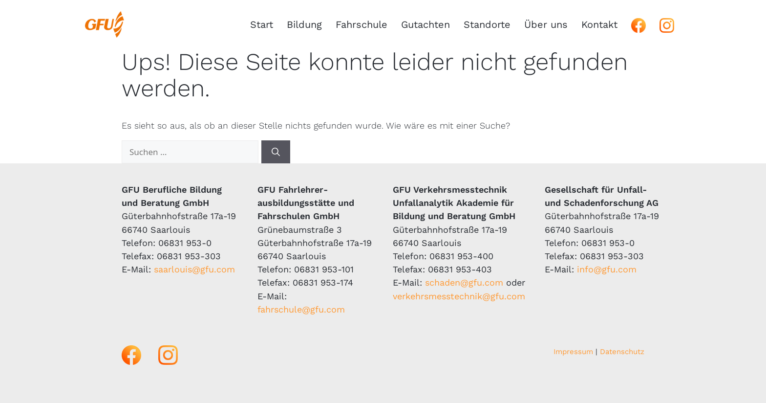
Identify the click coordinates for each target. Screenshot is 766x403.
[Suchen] (275, 152)
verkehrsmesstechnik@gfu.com (459, 296)
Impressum (573, 351)
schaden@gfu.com (464, 282)
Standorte (487, 24)
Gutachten (425, 24)
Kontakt (599, 24)
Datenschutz (622, 351)
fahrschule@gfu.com (301, 309)
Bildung (304, 24)
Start (261, 24)
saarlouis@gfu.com (194, 269)
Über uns (546, 24)
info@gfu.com (607, 269)
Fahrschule (361, 24)
